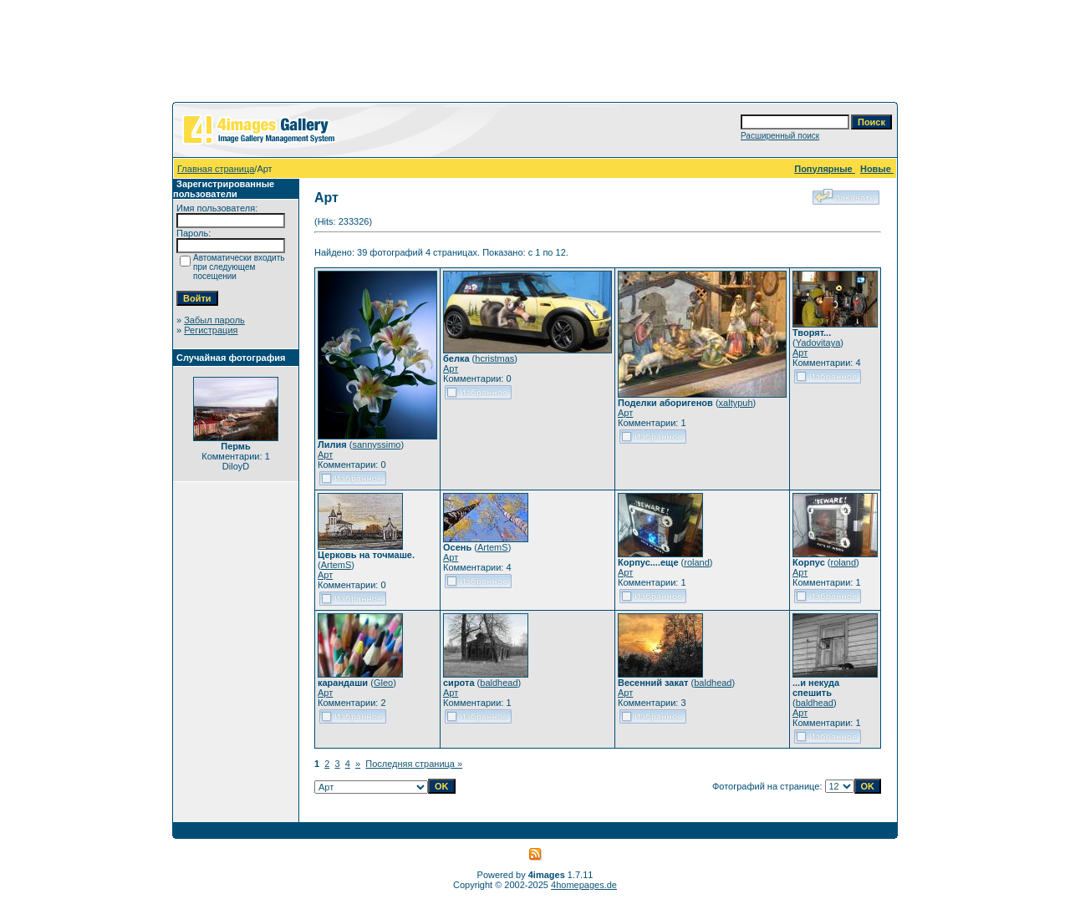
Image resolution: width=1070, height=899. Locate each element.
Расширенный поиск (780, 135)
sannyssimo (376, 444)
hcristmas (494, 358)
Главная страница (215, 169)
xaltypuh (736, 403)
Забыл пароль (214, 320)
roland (697, 562)
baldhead (498, 683)
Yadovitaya (818, 343)
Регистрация (210, 330)
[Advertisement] (535, 54)
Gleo (383, 683)
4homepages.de (584, 885)
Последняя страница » (413, 764)
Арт (325, 455)
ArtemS (336, 565)
